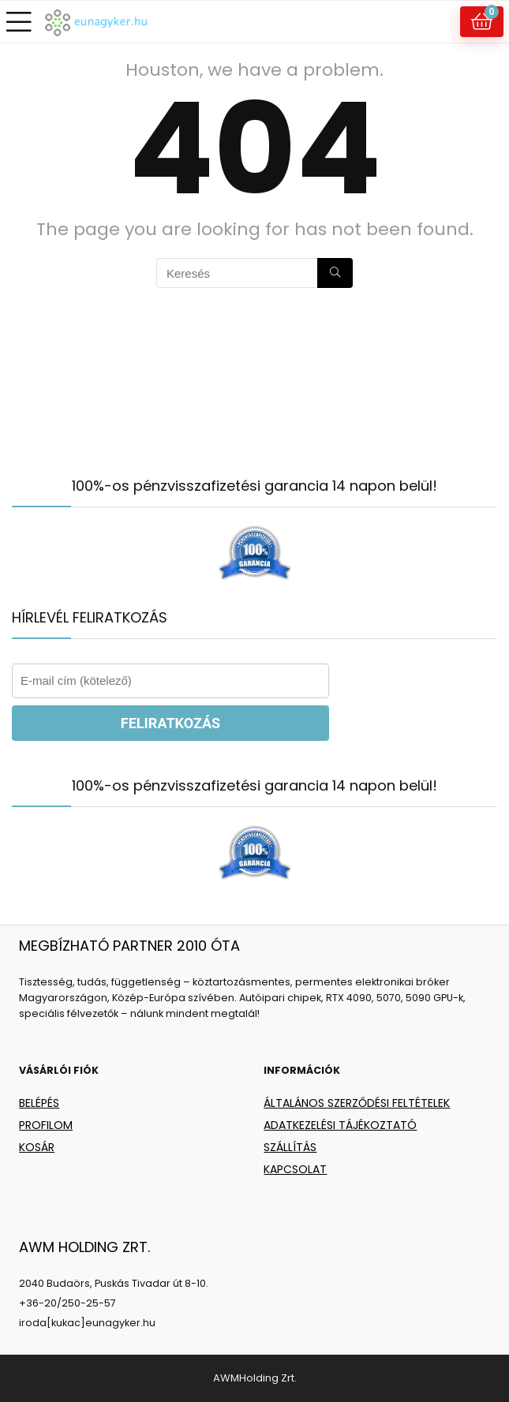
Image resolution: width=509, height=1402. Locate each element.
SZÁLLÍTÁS (290, 1147)
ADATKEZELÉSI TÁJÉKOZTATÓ (340, 1125)
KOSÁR (36, 1147)
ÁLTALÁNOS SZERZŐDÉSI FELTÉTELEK (357, 1103)
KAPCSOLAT (295, 1169)
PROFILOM (46, 1125)
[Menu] (19, 22)
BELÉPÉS (39, 1103)
